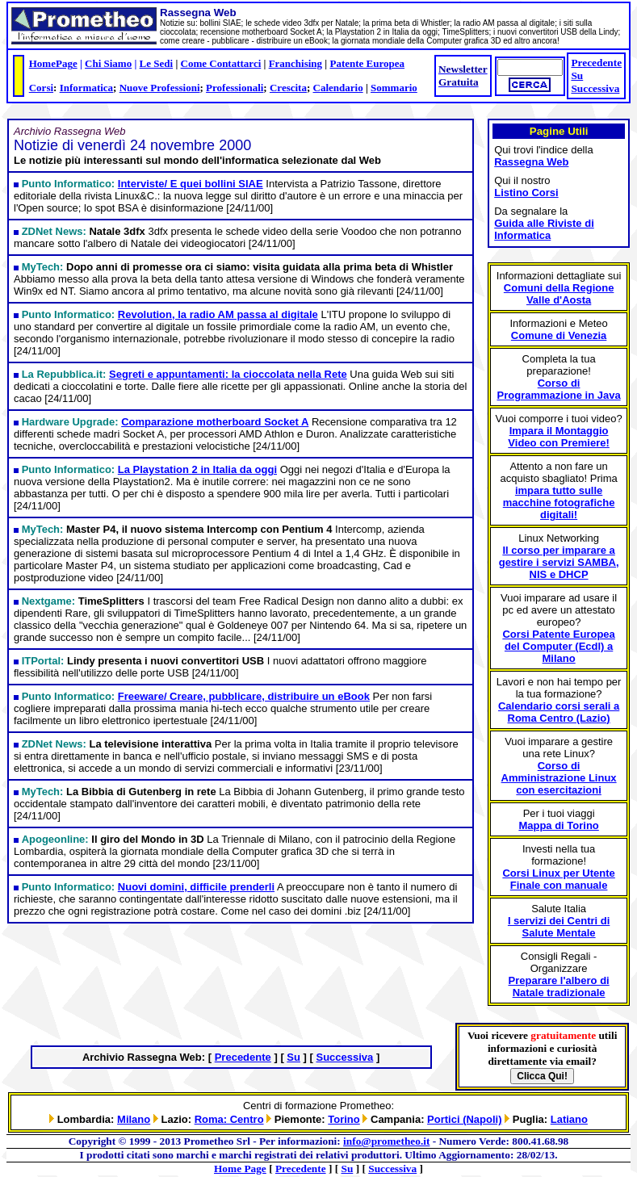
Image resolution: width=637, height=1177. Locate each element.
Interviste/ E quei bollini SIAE (190, 184)
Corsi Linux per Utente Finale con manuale (558, 879)
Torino (343, 1119)
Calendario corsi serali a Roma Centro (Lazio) (558, 712)
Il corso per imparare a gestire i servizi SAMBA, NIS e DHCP (559, 562)
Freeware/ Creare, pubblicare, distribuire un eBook (244, 696)
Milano (133, 1119)
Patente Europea (366, 63)
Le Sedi (157, 63)
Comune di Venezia (558, 335)
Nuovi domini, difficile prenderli (196, 887)
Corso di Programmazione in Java (559, 389)
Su (577, 75)
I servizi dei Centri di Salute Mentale (559, 927)
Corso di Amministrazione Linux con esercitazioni (559, 778)
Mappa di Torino (558, 825)
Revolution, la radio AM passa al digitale (218, 314)
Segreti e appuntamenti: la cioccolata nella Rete (228, 374)
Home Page (240, 1168)
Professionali (234, 88)
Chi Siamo (108, 63)
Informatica (86, 88)
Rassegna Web (531, 162)
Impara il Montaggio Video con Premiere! (558, 437)
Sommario (394, 88)
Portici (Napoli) (464, 1119)
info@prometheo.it (386, 1141)
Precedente (596, 63)
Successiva (595, 88)
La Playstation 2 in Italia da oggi (197, 469)
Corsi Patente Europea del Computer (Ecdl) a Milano (558, 646)
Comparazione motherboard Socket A (214, 422)
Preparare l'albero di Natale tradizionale (559, 986)
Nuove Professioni (159, 88)
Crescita (288, 88)
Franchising (295, 63)
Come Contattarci (221, 63)
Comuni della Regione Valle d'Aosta (559, 294)
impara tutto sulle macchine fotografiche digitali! (559, 502)
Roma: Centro (229, 1119)
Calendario (338, 88)
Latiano (569, 1119)
